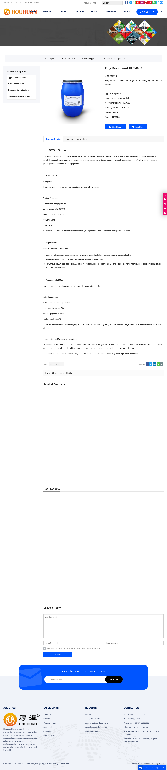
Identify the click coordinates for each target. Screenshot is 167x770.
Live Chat (137, 127)
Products (47, 598)
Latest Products (90, 593)
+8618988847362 (14, 2)
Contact (93, 3)
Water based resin (69, 59)
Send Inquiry (115, 127)
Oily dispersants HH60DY (62, 373)
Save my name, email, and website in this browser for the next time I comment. (74, 528)
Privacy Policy (49, 615)
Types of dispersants (50, 59)
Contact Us (47, 611)
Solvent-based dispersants (114, 59)
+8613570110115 (137, 593)
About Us (47, 593)
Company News (49, 602)
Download (47, 606)
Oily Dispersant (56, 364)
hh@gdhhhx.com (37, 2)
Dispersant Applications (90, 59)
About (86, 3)
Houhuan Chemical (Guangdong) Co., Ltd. (35, 643)
